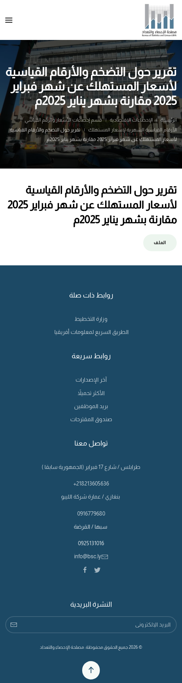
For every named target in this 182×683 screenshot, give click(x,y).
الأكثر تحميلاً (91, 393)
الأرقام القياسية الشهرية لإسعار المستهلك (132, 130)
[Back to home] (159, 19)
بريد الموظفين (91, 406)
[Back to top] (91, 670)
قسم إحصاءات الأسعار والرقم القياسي (63, 120)
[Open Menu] (8, 20)
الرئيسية (168, 120)
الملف (160, 242)
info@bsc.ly (91, 556)
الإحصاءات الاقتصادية (131, 120)
